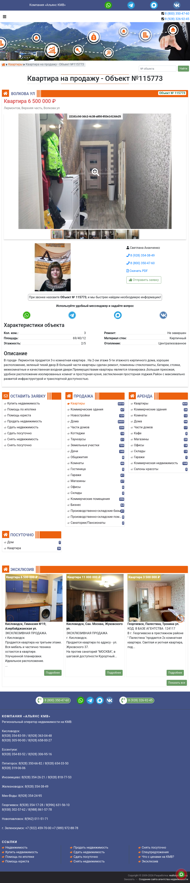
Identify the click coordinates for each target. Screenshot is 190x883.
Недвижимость (16, 847)
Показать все (176, 682)
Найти (184, 68)
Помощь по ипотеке (19, 857)
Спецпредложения (155, 852)
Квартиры (15, 64)
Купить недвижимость (21, 852)
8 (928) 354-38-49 (140, 255)
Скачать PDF (137, 271)
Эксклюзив (150, 861)
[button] (95, 169)
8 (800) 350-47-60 (177, 13)
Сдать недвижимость (89, 852)
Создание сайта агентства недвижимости (163, 879)
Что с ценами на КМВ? (158, 857)
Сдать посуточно (86, 857)
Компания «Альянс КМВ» (47, 5)
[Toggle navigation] (4, 16)
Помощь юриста (17, 861)
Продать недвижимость (91, 847)
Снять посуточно (154, 847)
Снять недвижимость (89, 861)
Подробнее (53, 672)
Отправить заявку (144, 280)
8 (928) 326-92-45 (177, 19)
